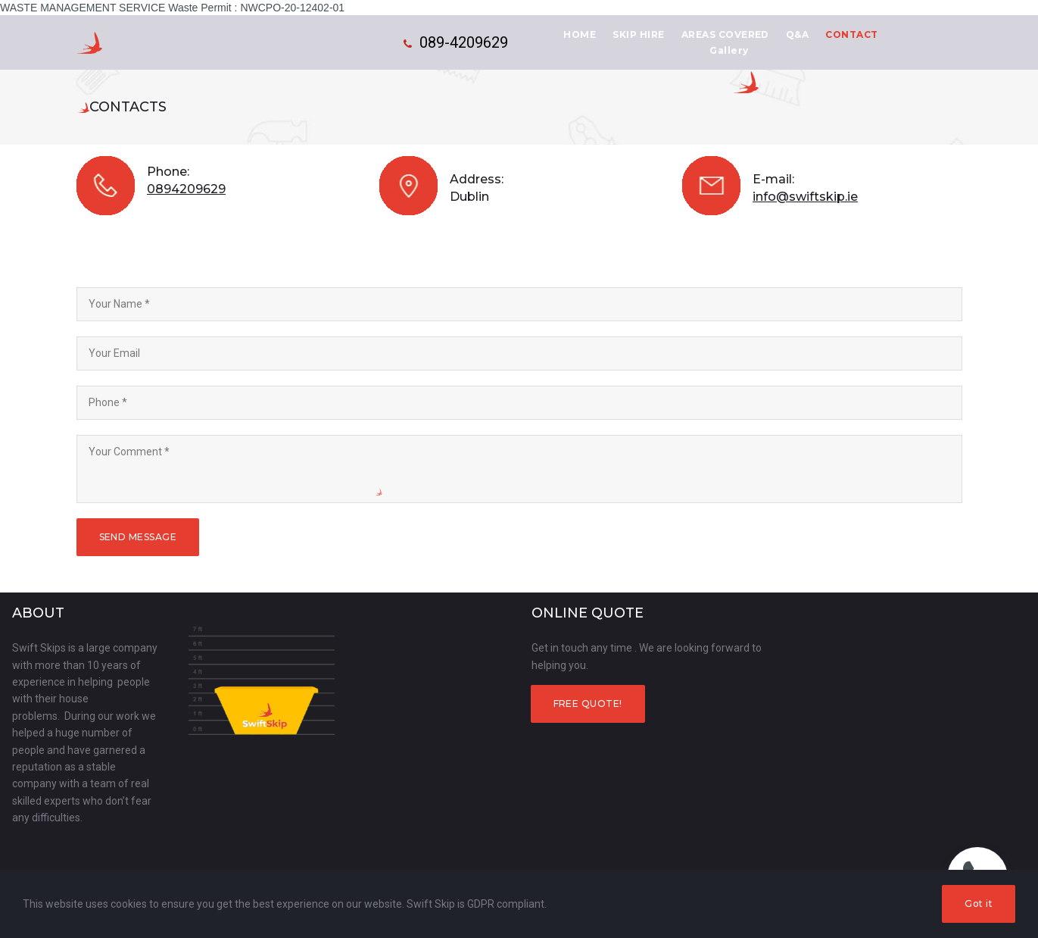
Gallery (728, 50)
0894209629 (186, 189)
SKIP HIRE (638, 34)
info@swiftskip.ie (805, 196)
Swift (184, 44)
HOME (579, 34)
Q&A (797, 34)
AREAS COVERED (725, 34)
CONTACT (851, 34)
